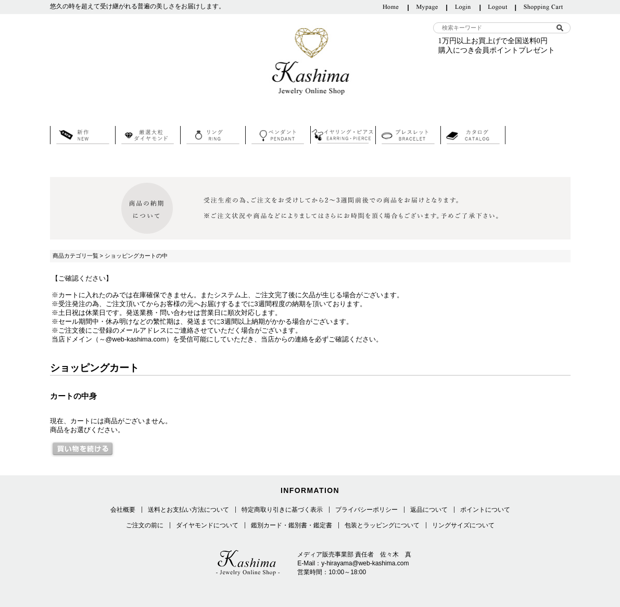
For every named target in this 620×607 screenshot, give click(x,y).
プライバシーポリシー (366, 509)
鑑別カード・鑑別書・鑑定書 (291, 525)
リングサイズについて (463, 525)
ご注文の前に (144, 525)
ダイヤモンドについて (207, 525)
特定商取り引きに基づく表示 (282, 509)
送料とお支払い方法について (188, 509)
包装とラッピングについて (382, 525)
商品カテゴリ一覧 (75, 255)
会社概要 (122, 509)
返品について (429, 509)
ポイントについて (485, 509)
